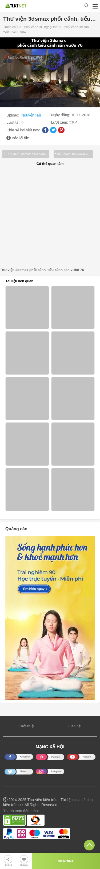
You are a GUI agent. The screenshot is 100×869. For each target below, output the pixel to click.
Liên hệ (75, 726)
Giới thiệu (27, 726)
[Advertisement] (50, 217)
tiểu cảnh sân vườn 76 (73, 154)
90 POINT (66, 861)
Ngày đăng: (61, 115)
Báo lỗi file (20, 138)
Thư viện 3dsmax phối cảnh (26, 154)
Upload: (13, 115)
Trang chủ (10, 27)
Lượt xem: (60, 122)
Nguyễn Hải (31, 115)
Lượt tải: (13, 122)
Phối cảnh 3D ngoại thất (41, 27)
